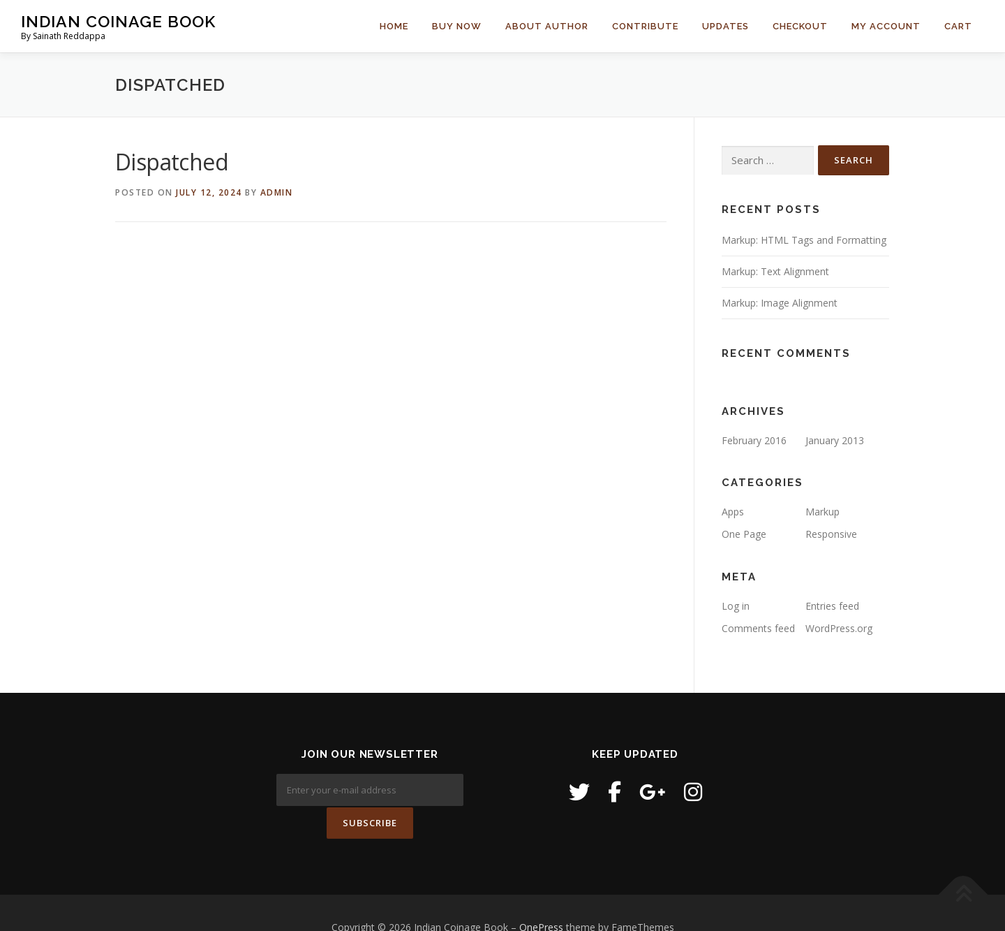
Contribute (645, 26)
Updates (725, 26)
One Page (744, 534)
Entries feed (832, 606)
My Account (886, 26)
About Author (546, 26)
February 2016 (754, 440)
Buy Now (457, 26)
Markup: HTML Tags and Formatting (804, 240)
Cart (958, 26)
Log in (736, 606)
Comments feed (758, 628)
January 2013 (834, 440)
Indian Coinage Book (118, 21)
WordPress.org (838, 628)
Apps (733, 511)
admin (276, 192)
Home (394, 26)
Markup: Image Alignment (780, 302)
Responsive (831, 534)
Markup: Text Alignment (775, 271)
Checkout (800, 26)
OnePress (541, 897)
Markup (822, 511)
